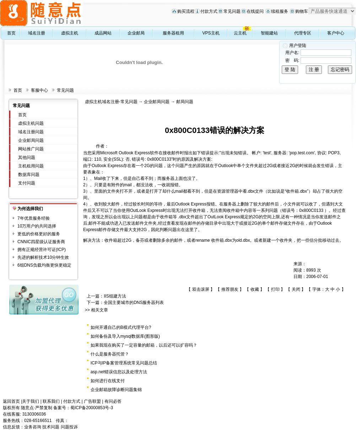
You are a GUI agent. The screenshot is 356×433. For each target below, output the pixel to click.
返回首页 (11, 401)
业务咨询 (32, 426)
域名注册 (36, 33)
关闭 (296, 289)
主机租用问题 (31, 166)
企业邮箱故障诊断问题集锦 (116, 389)
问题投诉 (69, 426)
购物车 (301, 11)
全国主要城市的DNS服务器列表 (134, 302)
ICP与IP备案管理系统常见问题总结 (124, 362)
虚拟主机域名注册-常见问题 (111, 101)
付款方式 (208, 11)
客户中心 (335, 33)
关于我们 (30, 401)
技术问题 (50, 426)
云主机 (240, 33)
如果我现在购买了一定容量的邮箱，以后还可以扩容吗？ (144, 345)
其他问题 (26, 157)
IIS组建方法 (115, 296)
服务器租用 (173, 33)
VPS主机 (211, 33)
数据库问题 (28, 174)
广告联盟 (92, 401)
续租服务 (279, 11)
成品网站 (103, 33)
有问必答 (113, 401)
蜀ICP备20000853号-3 (91, 407)
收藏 (254, 289)
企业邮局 (136, 33)
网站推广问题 (31, 148)
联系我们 (51, 401)
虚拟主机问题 (31, 123)
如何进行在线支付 (108, 380)
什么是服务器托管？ (110, 354)
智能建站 (269, 33)
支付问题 (26, 183)
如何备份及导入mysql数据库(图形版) (125, 336)
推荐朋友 (229, 289)
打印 (275, 289)
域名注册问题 (31, 131)
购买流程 (185, 11)
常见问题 (232, 11)
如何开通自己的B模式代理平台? (121, 327)
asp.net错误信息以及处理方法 (119, 371)
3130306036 (34, 414)
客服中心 (39, 90)
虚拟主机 (69, 33)
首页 (11, 33)
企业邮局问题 (31, 140)
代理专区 (302, 33)
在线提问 (255, 11)
